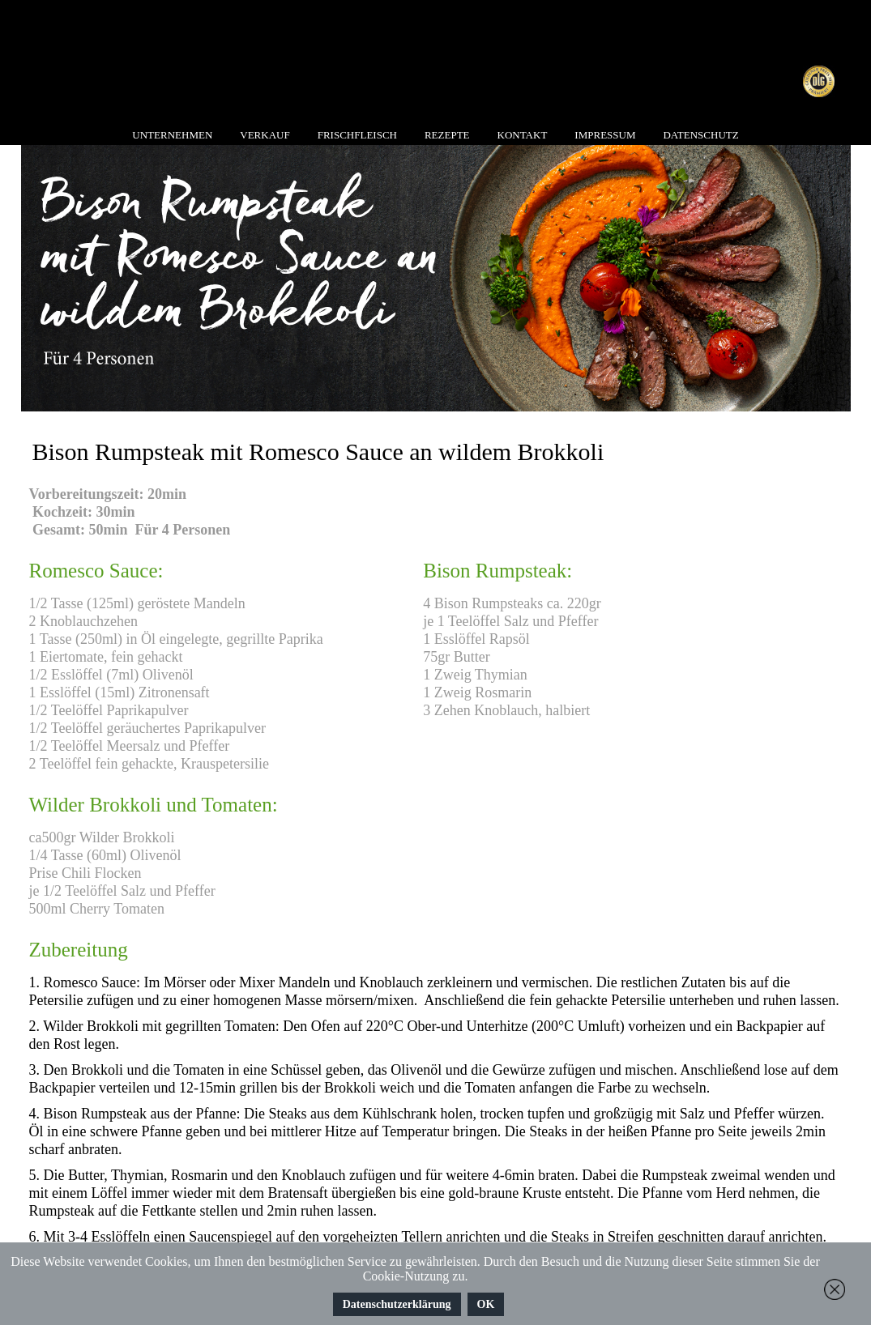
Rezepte (447, 135)
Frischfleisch (357, 135)
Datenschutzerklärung (397, 1304)
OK (486, 1304)
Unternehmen (172, 135)
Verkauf (264, 135)
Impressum (604, 135)
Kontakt (522, 135)
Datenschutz (700, 135)
